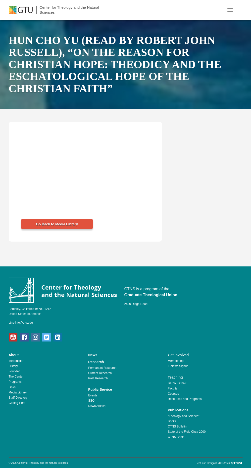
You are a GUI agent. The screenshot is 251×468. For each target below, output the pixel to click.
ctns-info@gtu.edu (21, 322)
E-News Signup (178, 366)
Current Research (100, 373)
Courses (173, 393)
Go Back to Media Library (57, 224)
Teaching (175, 377)
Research (96, 362)
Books (172, 421)
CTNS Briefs (176, 437)
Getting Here (17, 403)
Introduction (16, 361)
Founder (14, 371)
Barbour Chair (177, 383)
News (92, 355)
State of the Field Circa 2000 (186, 431)
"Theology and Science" (183, 416)
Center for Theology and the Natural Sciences (69, 9)
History (13, 366)
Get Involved (178, 355)
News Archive (97, 406)
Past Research (98, 378)
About (14, 355)
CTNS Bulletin (177, 426)
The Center (16, 376)
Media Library (18, 392)
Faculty (172, 388)
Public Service (100, 389)
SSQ (91, 400)
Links (12, 387)
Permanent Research (102, 368)
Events (92, 395)
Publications (178, 410)
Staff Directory (18, 397)
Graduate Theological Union (150, 295)
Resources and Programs (184, 399)
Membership (176, 361)
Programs (15, 381)
